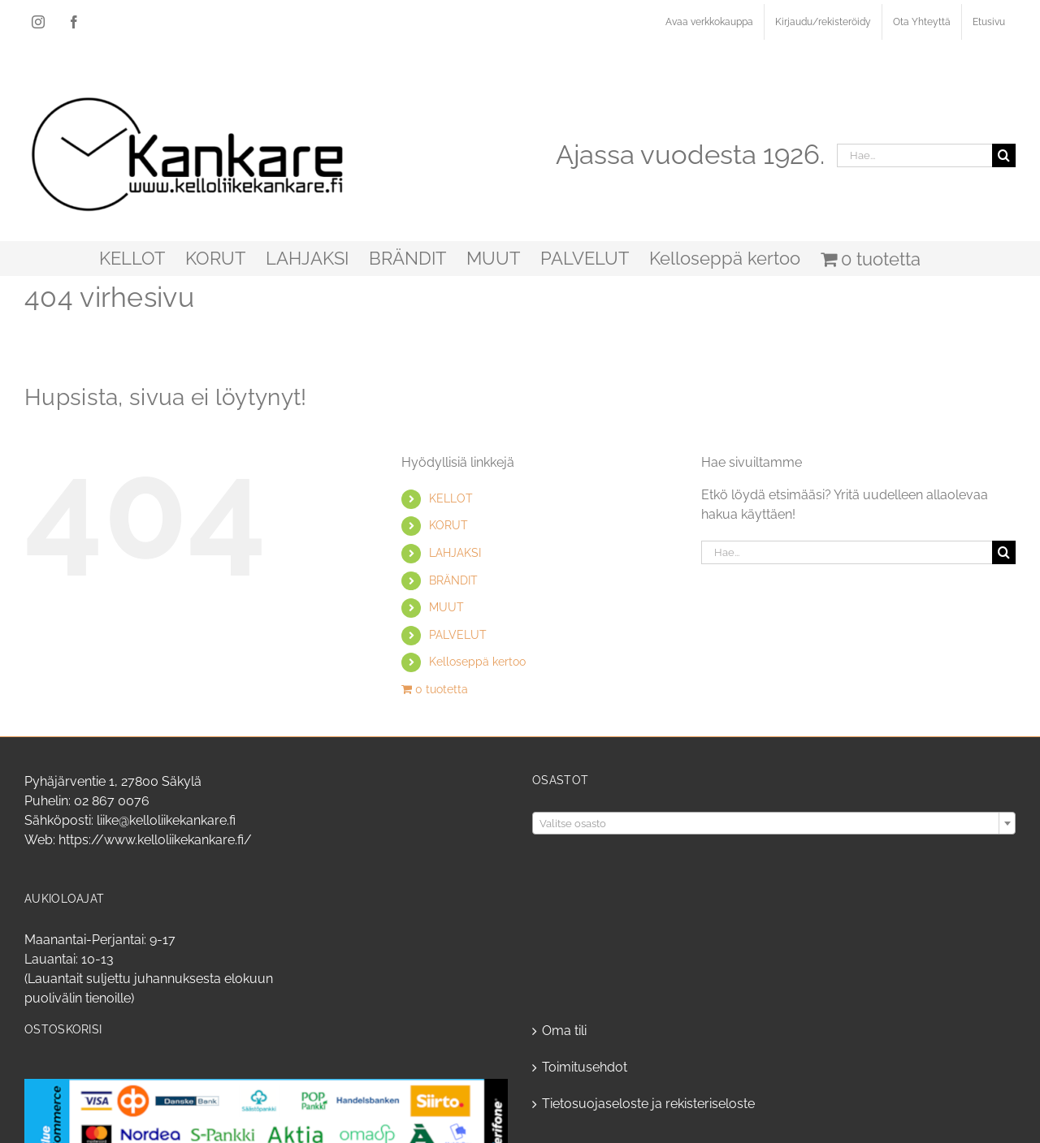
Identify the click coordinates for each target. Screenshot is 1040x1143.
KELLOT (451, 498)
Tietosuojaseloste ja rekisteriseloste (648, 1103)
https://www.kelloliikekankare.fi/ (155, 840)
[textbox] (774, 824)
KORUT (448, 525)
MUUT (446, 607)
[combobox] (774, 823)
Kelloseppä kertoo (477, 661)
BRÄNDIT (453, 580)
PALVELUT (458, 634)
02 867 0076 (112, 801)
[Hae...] (914, 155)
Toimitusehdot (584, 1067)
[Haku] (1004, 155)
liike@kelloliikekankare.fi (166, 820)
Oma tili (564, 1030)
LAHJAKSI (455, 552)
